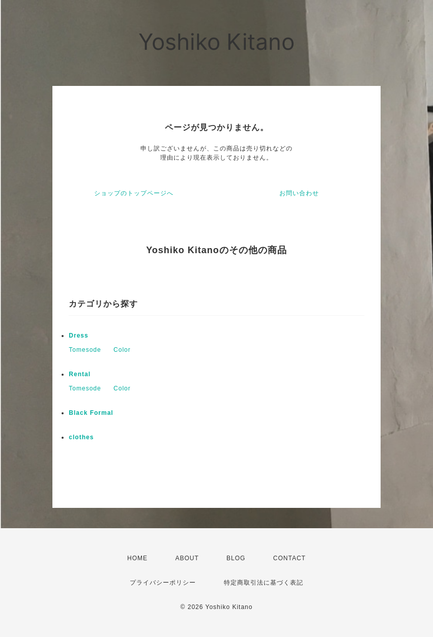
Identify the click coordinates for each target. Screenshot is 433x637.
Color (122, 349)
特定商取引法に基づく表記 (263, 582)
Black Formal (91, 412)
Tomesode (85, 349)
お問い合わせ (299, 193)
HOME (137, 558)
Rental (80, 374)
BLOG (235, 558)
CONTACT (289, 558)
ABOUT (186, 558)
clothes (81, 437)
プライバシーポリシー (163, 582)
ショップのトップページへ (134, 193)
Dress (78, 335)
